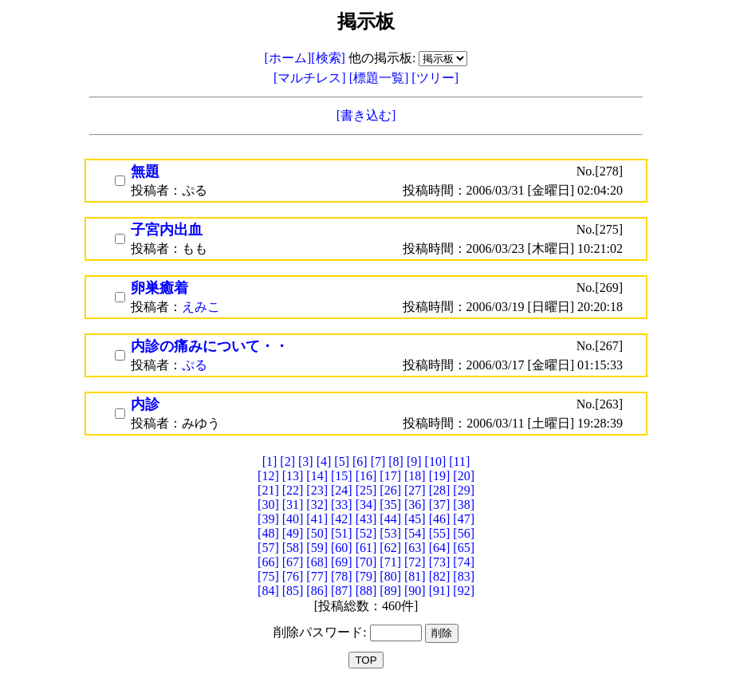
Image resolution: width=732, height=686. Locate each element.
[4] (324, 461)
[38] (463, 504)
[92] (463, 590)
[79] (366, 576)
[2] (287, 461)
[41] (317, 519)
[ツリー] (434, 78)
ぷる (194, 365)
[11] (459, 461)
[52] (366, 533)
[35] (390, 504)
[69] (341, 562)
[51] (341, 533)
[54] (415, 533)
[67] (293, 562)
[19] (440, 476)
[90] (415, 590)
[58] (293, 547)
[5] (341, 461)
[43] (366, 519)
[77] (317, 576)
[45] (415, 519)
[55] (440, 533)
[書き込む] (366, 115)
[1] (269, 461)
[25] (366, 490)
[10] (436, 461)
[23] (317, 490)
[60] (341, 547)
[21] (268, 490)
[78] (341, 576)
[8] (395, 461)
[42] (341, 519)
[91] (440, 590)
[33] (341, 504)
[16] (366, 476)
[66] (268, 562)
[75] (268, 576)
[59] (317, 547)
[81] (415, 576)
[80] (390, 576)
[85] (293, 590)
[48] (268, 533)
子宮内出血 (167, 230)
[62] (390, 547)
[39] (268, 519)
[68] (317, 562)
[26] (390, 490)
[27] (415, 490)
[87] (341, 590)
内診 (145, 404)
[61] (366, 547)
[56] (463, 533)
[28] (440, 490)
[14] (317, 476)
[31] (293, 504)
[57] (268, 547)
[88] (366, 590)
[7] (378, 461)
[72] (415, 562)
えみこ (201, 306)
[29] (463, 490)
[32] (317, 504)
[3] (305, 461)
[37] (440, 504)
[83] (463, 576)
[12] (268, 476)
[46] (440, 519)
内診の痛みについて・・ (210, 346)
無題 (145, 171)
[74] (463, 562)
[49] (293, 533)
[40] (293, 519)
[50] (317, 533)
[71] (390, 562)
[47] (463, 519)
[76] (293, 576)
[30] (268, 504)
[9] (414, 461)
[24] (341, 490)
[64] (440, 547)
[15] (341, 476)
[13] (293, 476)
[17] (390, 476)
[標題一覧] (380, 78)
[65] (463, 547)
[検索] (328, 58)
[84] (268, 590)
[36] (415, 504)
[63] (415, 547)
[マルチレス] (311, 78)
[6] (360, 461)
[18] (415, 476)
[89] (390, 590)
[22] (293, 490)
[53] (390, 533)
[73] (440, 562)
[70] (366, 562)
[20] (463, 476)
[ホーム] (288, 58)
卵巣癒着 (159, 288)
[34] (366, 504)
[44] (390, 519)
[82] (440, 576)
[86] (317, 590)
